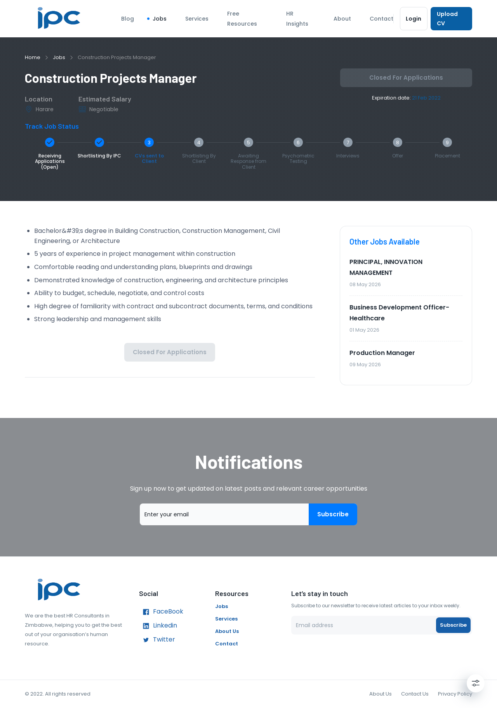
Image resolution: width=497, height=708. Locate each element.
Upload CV (451, 18)
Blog (127, 19)
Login (413, 18)
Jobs (160, 19)
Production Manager (382, 352)
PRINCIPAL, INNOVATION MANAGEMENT (385, 267)
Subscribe (333, 514)
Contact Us (415, 694)
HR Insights (297, 19)
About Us (227, 631)
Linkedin (158, 626)
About (342, 19)
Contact (381, 19)
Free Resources (242, 19)
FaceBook (161, 612)
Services (197, 19)
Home (32, 57)
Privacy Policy (455, 694)
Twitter (157, 640)
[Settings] (475, 683)
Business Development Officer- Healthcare (399, 313)
